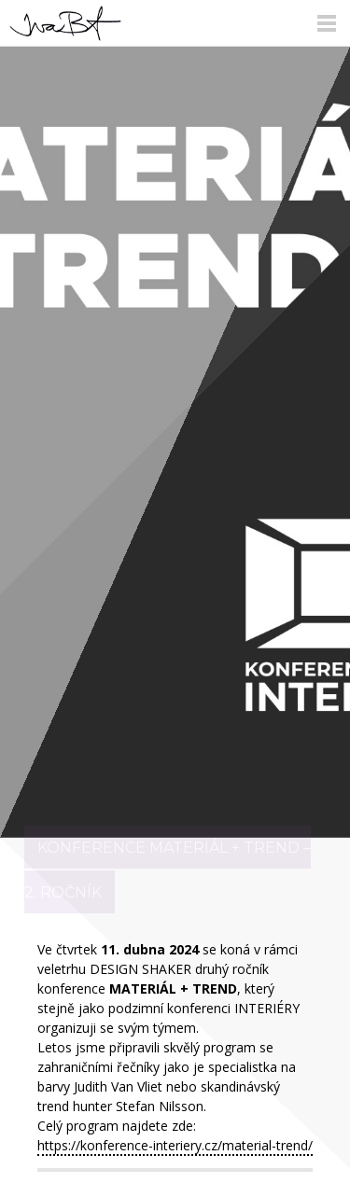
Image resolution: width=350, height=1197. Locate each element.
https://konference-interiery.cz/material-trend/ (175, 1145)
